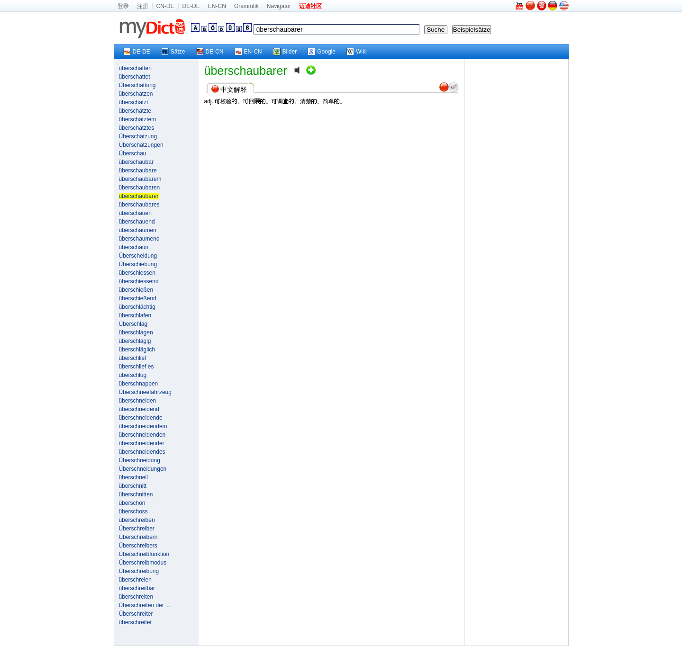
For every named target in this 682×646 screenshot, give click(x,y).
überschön (132, 503)
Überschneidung (139, 460)
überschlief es (136, 366)
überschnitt (133, 486)
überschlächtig (137, 307)
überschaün (134, 247)
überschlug (133, 375)
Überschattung (137, 85)
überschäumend (139, 238)
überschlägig (135, 341)
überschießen (136, 290)
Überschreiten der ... (145, 605)
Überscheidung (138, 255)
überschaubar (136, 162)
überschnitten (136, 494)
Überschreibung (139, 571)
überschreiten (136, 596)
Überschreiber (137, 528)
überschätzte (135, 111)
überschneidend (139, 409)
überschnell (133, 477)
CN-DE (165, 6)
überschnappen (138, 383)
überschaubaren (139, 187)
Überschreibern (138, 537)
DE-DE (191, 6)
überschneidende (141, 417)
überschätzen (136, 93)
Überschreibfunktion (144, 554)
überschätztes (137, 128)
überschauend (137, 221)
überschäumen (137, 230)
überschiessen (137, 272)
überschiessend (139, 281)
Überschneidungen (143, 469)
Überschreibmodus (143, 562)
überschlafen (135, 315)
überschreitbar (137, 588)
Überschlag (133, 324)
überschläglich (137, 349)
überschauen (135, 213)
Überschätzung (138, 136)
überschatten (135, 68)
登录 (123, 6)
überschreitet (135, 622)
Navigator (279, 6)
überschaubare (138, 170)
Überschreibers (138, 545)
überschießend (137, 298)
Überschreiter (136, 613)
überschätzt (133, 102)
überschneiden (137, 400)
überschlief (132, 358)
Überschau (132, 153)
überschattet (134, 76)
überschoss (133, 511)
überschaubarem (140, 179)
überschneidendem (143, 426)
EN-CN (217, 6)
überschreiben (137, 520)
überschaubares (139, 204)
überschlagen (136, 332)
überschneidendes (142, 452)
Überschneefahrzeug (145, 392)
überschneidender (141, 443)
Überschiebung (138, 264)
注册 (142, 6)
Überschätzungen (141, 145)
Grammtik (246, 6)
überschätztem (137, 119)
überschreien (135, 579)
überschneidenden (142, 434)
